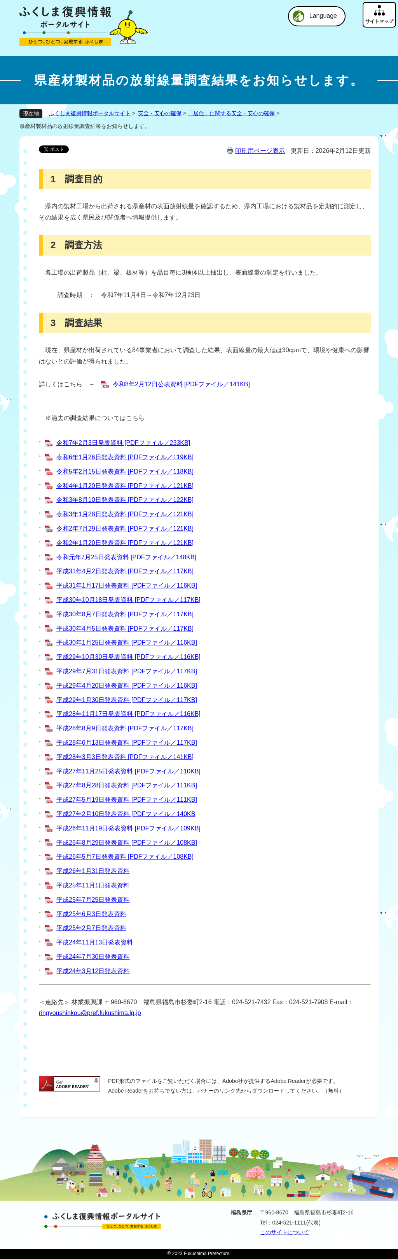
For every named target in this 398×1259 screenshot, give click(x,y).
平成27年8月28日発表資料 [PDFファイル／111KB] (126, 785)
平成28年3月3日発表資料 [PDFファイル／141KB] (125, 757)
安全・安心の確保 (160, 113)
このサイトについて (284, 1232)
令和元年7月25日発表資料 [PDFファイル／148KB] (126, 557)
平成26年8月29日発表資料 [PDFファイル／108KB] (126, 842)
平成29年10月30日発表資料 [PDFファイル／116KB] (128, 657)
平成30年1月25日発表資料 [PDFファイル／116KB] (126, 642)
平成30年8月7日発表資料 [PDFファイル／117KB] (125, 614)
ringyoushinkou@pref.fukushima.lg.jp (90, 1013)
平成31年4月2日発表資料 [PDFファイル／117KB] (125, 571)
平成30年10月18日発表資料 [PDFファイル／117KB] (128, 600)
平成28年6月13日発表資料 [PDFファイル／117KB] (126, 742)
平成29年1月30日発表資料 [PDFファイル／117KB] (126, 700)
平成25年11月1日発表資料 (93, 885)
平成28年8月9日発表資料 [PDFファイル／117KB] (125, 728)
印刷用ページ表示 (260, 150)
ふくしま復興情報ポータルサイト (90, 113)
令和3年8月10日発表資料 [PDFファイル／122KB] (125, 499)
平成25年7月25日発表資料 (93, 899)
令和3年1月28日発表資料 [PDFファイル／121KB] (125, 514)
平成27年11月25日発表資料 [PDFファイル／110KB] (128, 771)
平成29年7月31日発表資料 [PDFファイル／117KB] (126, 671)
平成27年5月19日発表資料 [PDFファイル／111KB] (126, 799)
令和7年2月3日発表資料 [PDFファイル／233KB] (123, 442)
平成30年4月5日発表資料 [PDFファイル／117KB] (125, 628)
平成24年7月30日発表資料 (93, 956)
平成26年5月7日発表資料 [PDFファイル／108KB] (125, 856)
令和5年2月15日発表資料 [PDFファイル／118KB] (125, 471)
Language (323, 15)
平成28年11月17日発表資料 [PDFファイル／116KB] (128, 714)
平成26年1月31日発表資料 (93, 871)
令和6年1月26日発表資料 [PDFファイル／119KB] (125, 457)
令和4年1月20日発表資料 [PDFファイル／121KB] (125, 486)
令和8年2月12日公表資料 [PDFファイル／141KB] (181, 384)
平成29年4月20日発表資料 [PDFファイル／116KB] (126, 685)
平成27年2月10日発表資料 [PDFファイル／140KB (125, 814)
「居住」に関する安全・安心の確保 (231, 113)
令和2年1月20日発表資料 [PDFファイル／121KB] (125, 543)
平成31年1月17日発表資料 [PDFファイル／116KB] (126, 585)
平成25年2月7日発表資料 (91, 928)
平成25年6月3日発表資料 (91, 914)
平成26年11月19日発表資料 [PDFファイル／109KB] (128, 828)
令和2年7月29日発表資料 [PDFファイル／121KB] (125, 528)
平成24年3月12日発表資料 (93, 971)
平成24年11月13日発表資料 (94, 942)
